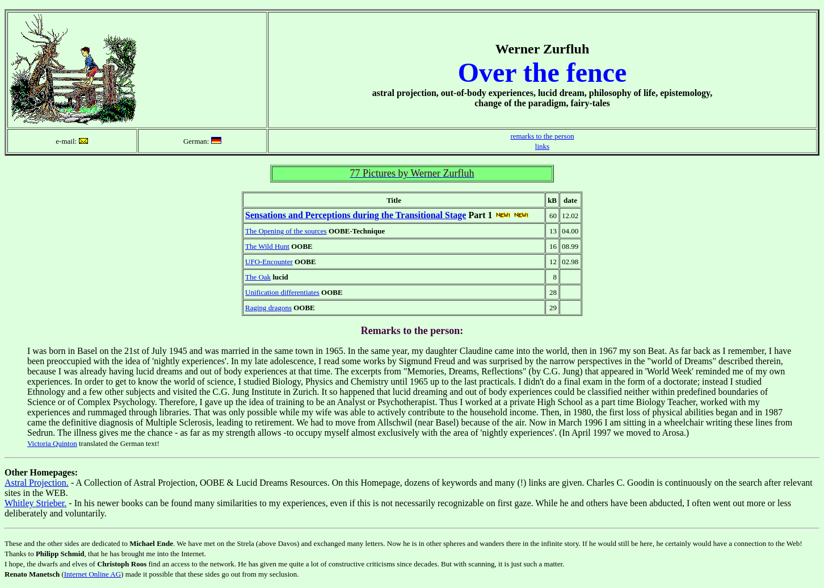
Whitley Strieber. (35, 503)
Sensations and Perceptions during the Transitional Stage (355, 215)
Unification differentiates (282, 292)
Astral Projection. (37, 482)
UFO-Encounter (269, 261)
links (542, 146)
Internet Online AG (92, 574)
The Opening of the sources (286, 231)
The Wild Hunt (267, 246)
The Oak (258, 277)
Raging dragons (268, 307)
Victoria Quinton (52, 443)
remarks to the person (542, 136)
